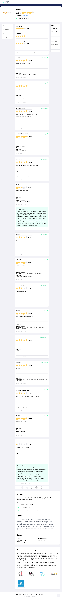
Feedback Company (31, 596)
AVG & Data (25, 594)
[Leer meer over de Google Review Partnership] (54, 574)
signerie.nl (42, 540)
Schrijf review (26, 15)
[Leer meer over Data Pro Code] (21, 574)
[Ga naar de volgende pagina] (36, 487)
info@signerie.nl (43, 538)
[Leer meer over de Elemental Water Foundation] (21, 583)
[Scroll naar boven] (58, 595)
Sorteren (35, 52)
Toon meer (31, 47)
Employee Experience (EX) (26, 560)
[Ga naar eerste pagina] (22, 487)
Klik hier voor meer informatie (28, 565)
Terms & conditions (39, 594)
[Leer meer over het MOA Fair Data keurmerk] (32, 574)
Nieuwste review (42, 52)
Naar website (7, 18)
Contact (31, 594)
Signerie (19, 9)
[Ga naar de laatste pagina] (41, 487)
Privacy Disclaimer (18, 594)
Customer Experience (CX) (40, 558)
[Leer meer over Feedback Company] (43, 574)
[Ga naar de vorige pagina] (27, 487)
